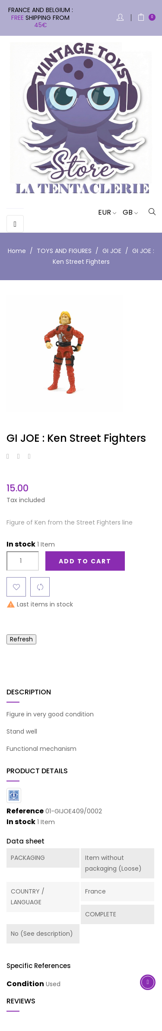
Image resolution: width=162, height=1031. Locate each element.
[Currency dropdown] (104, 212)
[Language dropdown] (127, 212)
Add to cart (85, 561)
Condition (25, 984)
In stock (20, 544)
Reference (25, 811)
